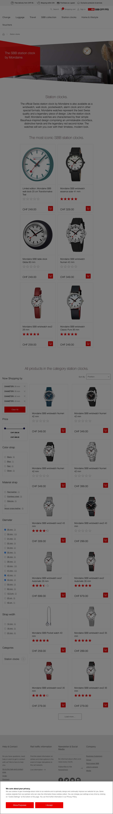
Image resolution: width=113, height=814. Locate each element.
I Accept (49, 805)
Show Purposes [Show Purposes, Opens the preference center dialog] (19, 805)
